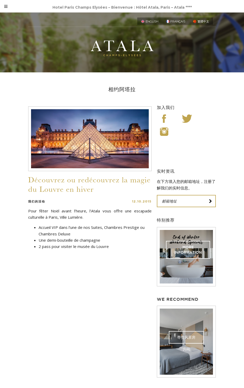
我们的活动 (36, 201)
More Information (188, 249)
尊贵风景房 (186, 337)
